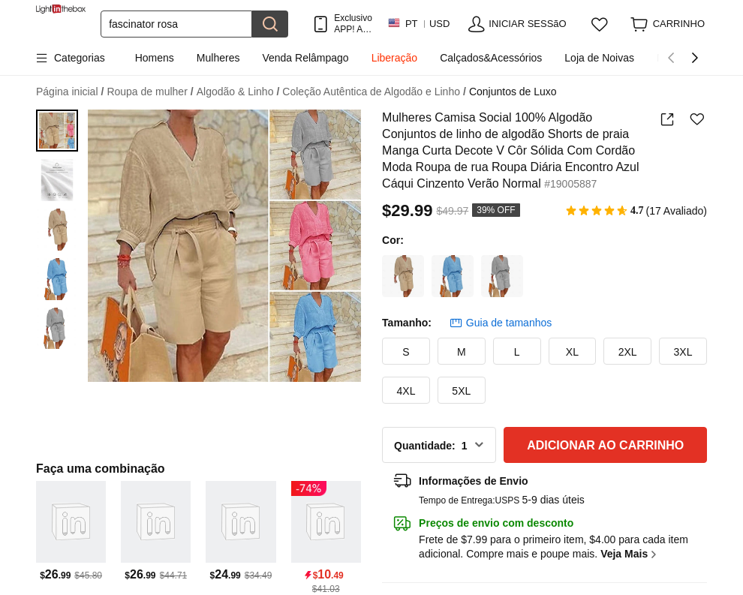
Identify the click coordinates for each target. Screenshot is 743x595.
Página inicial (70, 92)
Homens (154, 58)
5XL (461, 391)
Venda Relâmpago (305, 58)
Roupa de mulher (150, 92)
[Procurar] (176, 24)
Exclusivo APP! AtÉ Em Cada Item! (353, 24)
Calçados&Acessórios (491, 58)
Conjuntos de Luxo (513, 92)
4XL (406, 391)
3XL (683, 352)
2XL (627, 352)
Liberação (395, 58)
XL (572, 352)
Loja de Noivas (599, 58)
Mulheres (218, 58)
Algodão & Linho (238, 92)
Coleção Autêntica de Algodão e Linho (374, 92)
